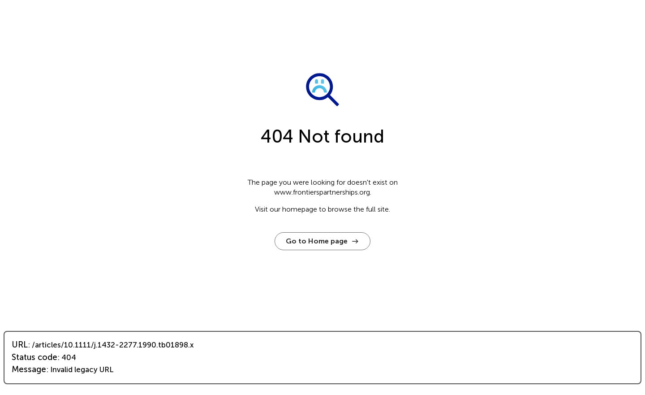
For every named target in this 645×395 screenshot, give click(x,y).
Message (29, 369)
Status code (34, 357)
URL (20, 345)
